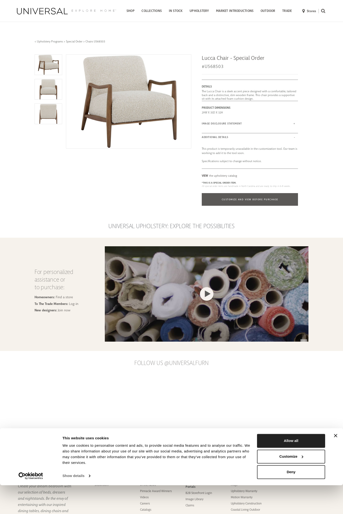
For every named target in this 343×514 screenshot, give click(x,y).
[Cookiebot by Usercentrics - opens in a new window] (31, 504)
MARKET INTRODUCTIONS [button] (234, 11)
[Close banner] (335, 464)
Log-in (73, 304)
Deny (291, 501)
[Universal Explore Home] (66, 11)
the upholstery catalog (219, 176)
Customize (291, 485)
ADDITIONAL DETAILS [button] (215, 137)
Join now (64, 310)
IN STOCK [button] (176, 11)
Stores (309, 11)
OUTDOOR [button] (268, 11)
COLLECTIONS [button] (151, 11)
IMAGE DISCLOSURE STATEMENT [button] (222, 123)
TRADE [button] (287, 11)
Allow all (291, 470)
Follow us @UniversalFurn (171, 363)
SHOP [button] (130, 11)
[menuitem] (130, 11)
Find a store (64, 297)
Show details (73, 505)
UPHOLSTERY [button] (199, 11)
